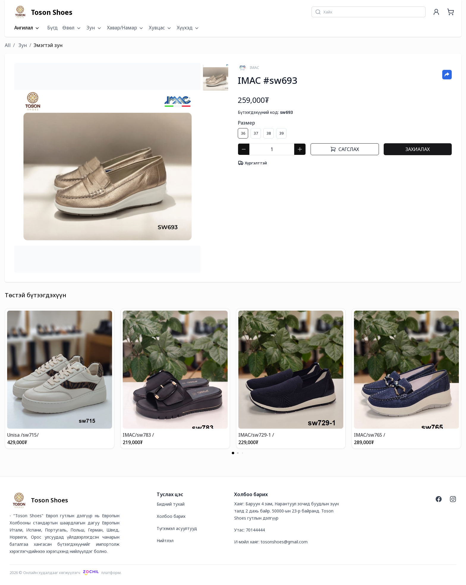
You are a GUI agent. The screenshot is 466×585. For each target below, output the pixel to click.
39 (281, 133)
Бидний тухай (171, 504)
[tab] (215, 77)
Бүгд (52, 27)
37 (256, 133)
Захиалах (417, 149)
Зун (22, 45)
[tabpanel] (107, 168)
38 (269, 133)
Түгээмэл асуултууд (177, 528)
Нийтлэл (165, 540)
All (8, 45)
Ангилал (27, 28)
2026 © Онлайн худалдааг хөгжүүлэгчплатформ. (66, 572)
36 (243, 133)
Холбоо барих (171, 516)
